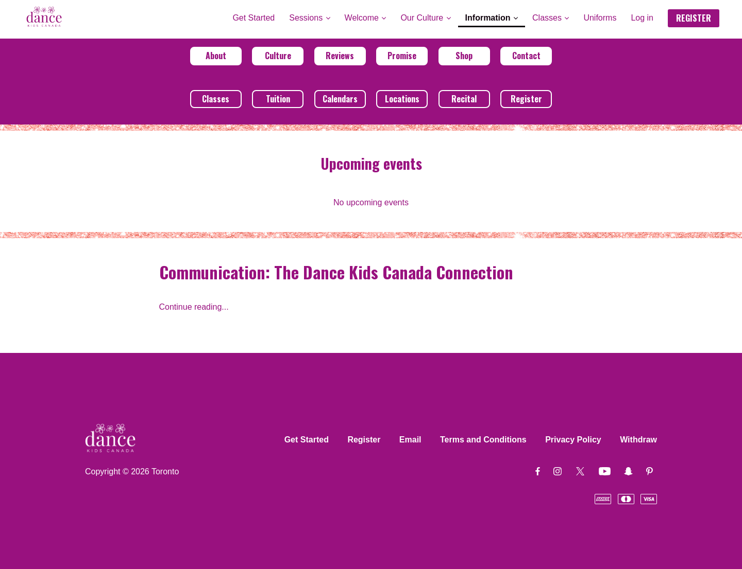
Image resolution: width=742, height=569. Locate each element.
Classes (215, 99)
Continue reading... (194, 307)
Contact (526, 55)
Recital (464, 99)
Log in (642, 17)
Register (526, 99)
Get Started (306, 439)
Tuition (278, 99)
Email (410, 439)
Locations (402, 99)
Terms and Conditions (483, 439)
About (216, 55)
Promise (401, 55)
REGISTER (693, 18)
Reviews (340, 55)
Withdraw (638, 439)
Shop (464, 55)
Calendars (340, 99)
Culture (278, 55)
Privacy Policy (573, 439)
